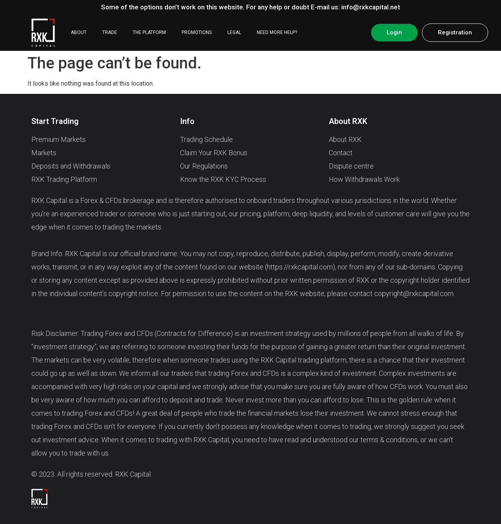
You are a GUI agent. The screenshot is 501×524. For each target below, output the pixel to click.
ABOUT (79, 32)
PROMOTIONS (197, 32)
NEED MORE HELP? (277, 32)
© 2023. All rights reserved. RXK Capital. (91, 474)
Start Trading (55, 121)
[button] (394, 32)
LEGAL (234, 32)
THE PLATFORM (149, 32)
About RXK (348, 121)
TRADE (109, 32)
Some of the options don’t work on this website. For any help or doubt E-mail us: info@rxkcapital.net (250, 7)
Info (187, 121)
